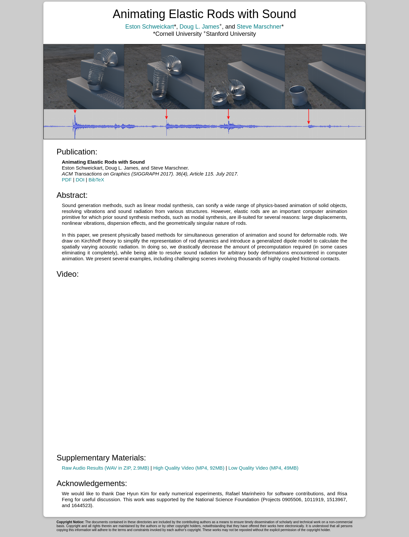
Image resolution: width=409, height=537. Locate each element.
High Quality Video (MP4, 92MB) (188, 468)
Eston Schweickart (149, 26)
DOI (80, 179)
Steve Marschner (259, 26)
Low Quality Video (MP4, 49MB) (264, 468)
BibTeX (96, 179)
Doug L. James (199, 26)
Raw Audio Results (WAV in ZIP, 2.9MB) (105, 468)
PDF (67, 179)
